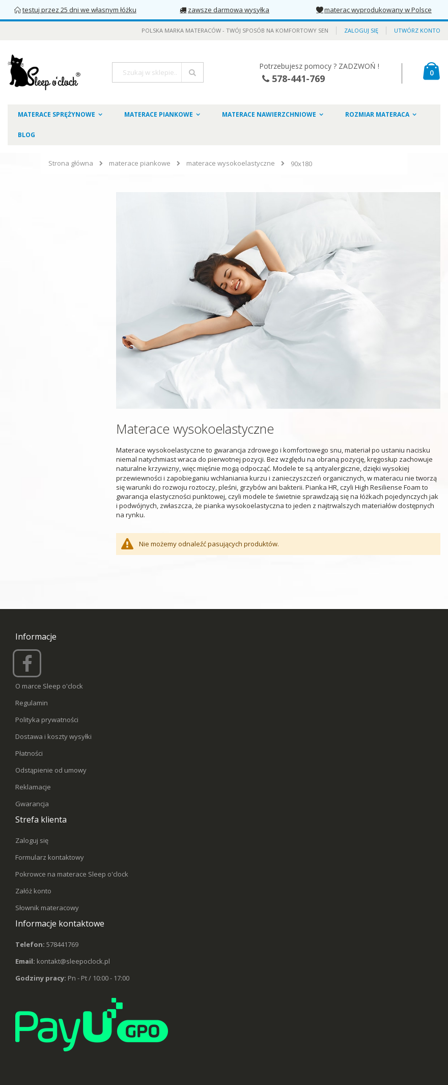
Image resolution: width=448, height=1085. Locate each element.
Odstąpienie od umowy (51, 770)
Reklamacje (33, 786)
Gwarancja (32, 803)
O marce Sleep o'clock (49, 686)
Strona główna (70, 163)
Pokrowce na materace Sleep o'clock (71, 874)
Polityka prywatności (46, 719)
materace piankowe (140, 163)
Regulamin (31, 702)
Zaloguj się (361, 30)
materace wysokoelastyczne (230, 163)
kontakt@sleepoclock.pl (73, 961)
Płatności (29, 753)
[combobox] (158, 72)
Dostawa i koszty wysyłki (53, 736)
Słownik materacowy (47, 907)
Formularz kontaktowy (49, 857)
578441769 (62, 944)
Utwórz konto (417, 30)
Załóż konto (33, 890)
